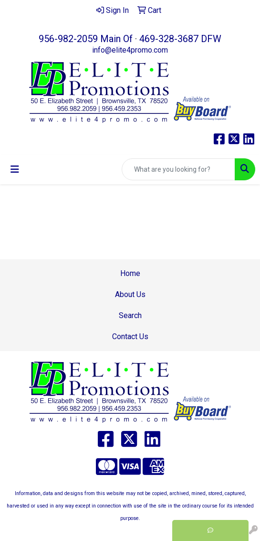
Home (130, 273)
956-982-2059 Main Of (86, 38)
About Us (130, 294)
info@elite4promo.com (130, 50)
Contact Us (130, 336)
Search (130, 315)
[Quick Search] (178, 169)
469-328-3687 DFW (180, 38)
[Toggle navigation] (15, 169)
